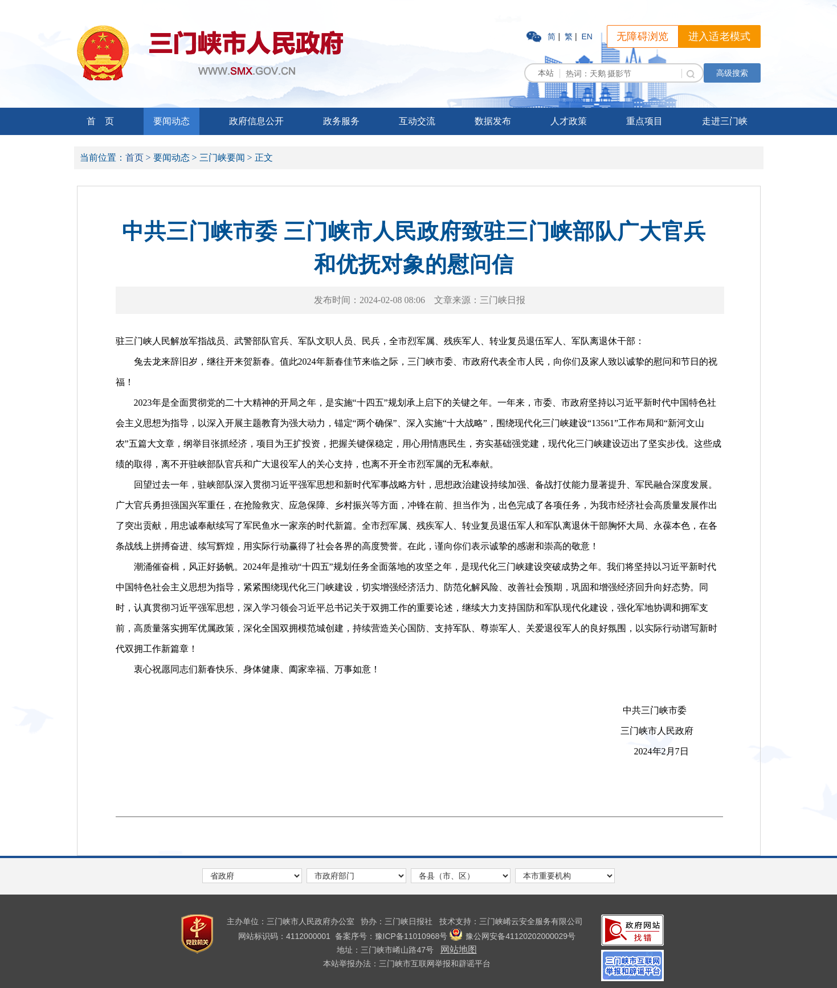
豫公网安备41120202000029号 (512, 936)
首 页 (100, 121)
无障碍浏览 (642, 36)
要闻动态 (171, 121)
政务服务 (341, 121)
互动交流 (417, 121)
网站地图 (458, 949)
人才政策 (568, 121)
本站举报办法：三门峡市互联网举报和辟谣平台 (407, 963)
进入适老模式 (719, 36)
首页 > (138, 157)
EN (586, 36)
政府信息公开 (256, 121)
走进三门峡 (725, 121)
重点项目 (644, 121)
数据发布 (493, 121)
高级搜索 (732, 72)
